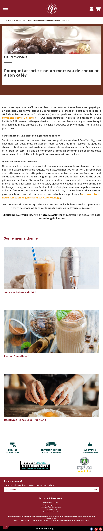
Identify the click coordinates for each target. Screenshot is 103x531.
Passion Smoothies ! (16, 356)
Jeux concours (52, 518)
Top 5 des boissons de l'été (20, 292)
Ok (95, 489)
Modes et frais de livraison (51, 507)
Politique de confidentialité (77, 516)
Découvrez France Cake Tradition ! (25, 419)
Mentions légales (41, 516)
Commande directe (50, 502)
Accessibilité (90, 516)
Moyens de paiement (51, 505)
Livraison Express (50, 509)
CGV (49, 516)
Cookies (25, 516)
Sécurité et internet (50, 512)
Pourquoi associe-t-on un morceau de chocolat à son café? (49, 20)
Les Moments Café (19, 20)
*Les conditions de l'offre (59, 516)
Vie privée (32, 516)
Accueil (8, 20)
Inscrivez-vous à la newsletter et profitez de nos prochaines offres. (29, 485)
